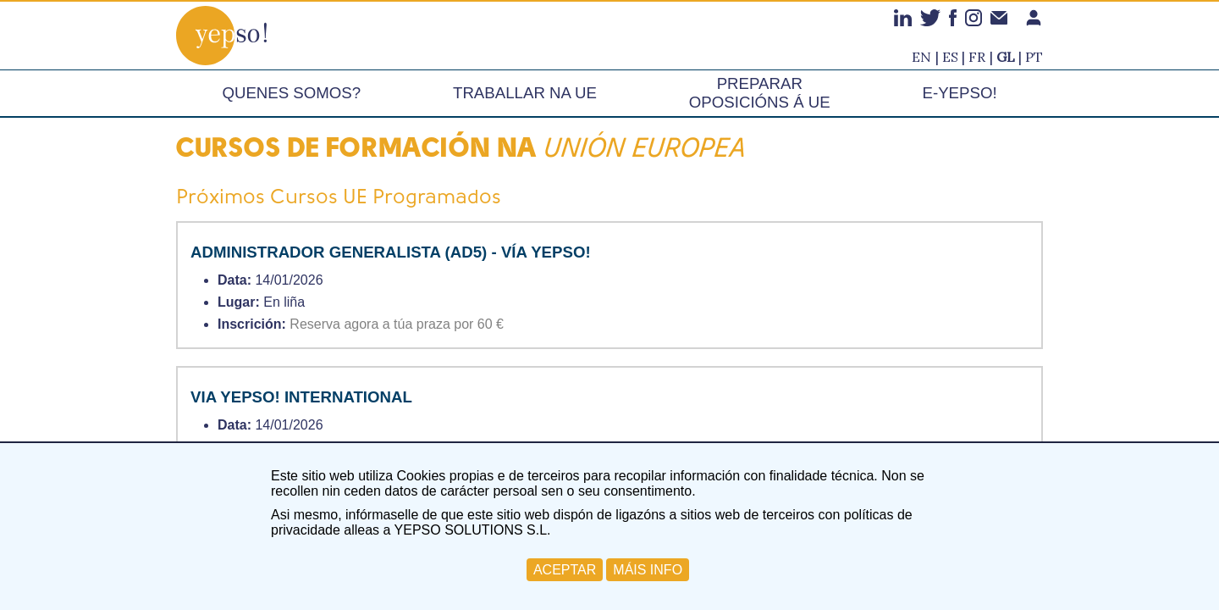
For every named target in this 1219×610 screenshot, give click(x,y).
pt (1034, 56)
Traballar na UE (525, 93)
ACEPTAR (564, 570)
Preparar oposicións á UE (759, 93)
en (921, 56)
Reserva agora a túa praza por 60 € (397, 324)
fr (976, 56)
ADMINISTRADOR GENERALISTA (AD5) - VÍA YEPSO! (390, 252)
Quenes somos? (291, 93)
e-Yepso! (960, 93)
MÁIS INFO (647, 570)
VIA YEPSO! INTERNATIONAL (301, 397)
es (950, 56)
